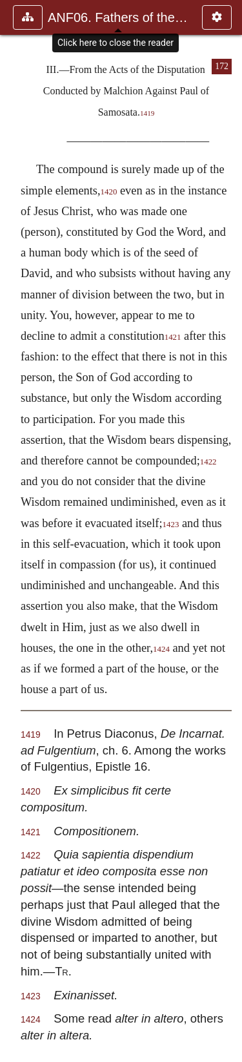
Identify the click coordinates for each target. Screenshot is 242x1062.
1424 (161, 649)
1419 (147, 113)
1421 (173, 337)
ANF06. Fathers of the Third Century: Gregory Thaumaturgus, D (118, 17)
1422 (208, 461)
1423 (171, 524)
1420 (109, 191)
